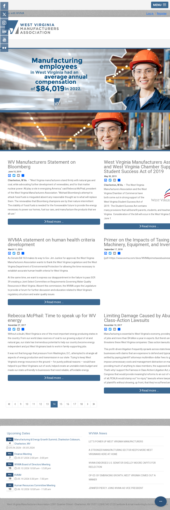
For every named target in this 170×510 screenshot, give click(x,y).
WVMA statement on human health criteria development (51, 242)
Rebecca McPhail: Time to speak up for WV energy (52, 318)
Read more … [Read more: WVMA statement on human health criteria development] (54, 302)
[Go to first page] (9, 404)
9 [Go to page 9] (20, 404)
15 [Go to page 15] (61, 404)
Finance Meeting (23, 454)
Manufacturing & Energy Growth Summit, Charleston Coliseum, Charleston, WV (47, 441)
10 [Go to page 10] (27, 404)
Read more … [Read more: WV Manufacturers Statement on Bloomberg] (54, 221)
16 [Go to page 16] (67, 404)
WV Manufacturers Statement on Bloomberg (42, 164)
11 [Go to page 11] (33, 404)
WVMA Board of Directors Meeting (32, 464)
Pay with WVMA (13, 13)
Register (162, 13)
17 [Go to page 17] (74, 404)
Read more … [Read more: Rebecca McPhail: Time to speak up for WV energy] (54, 378)
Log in (150, 13)
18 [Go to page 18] (81, 404)
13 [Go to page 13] (47, 404)
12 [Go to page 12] (40, 404)
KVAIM (17, 475)
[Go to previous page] (15, 404)
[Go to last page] (93, 404)
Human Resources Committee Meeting (34, 485)
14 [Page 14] (54, 404)
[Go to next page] (87, 404)
